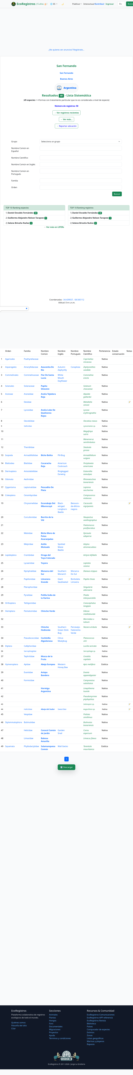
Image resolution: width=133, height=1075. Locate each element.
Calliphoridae (30, 646)
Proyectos (53, 1032)
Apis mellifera (89, 664)
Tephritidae (29, 656)
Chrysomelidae (31, 503)
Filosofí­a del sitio (19, 1025)
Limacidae (28, 738)
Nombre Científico (19, 157)
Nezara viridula (90, 627)
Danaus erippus (90, 571)
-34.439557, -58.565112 (73, 299)
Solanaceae (29, 386)
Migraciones (54, 1029)
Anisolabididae (30, 471)
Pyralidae (28, 595)
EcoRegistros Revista (96, 1020)
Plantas (52, 1017)
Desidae (27, 402)
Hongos (52, 1020)
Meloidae (28, 533)
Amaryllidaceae (31, 367)
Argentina (70, 87)
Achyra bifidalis (90, 555)
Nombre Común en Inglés (23, 164)
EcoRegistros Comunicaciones (101, 1014)
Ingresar (110, 4)
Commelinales (11, 375)
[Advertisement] (66, 28)
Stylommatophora (13, 722)
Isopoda (9, 455)
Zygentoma (10, 487)
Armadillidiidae (31, 455)
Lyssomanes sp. (89, 426)
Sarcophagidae (30, 651)
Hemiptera (10, 611)
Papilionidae (29, 579)
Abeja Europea (48, 664)
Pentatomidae (30, 611)
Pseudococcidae (31, 638)
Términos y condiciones (60, 1038)
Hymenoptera (11, 664)
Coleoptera (10, 495)
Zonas (89, 1035)
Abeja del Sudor (48, 709)
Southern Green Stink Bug (63, 630)
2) (26, 217)
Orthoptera (10, 603)
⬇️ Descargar (66, 767)
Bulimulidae (29, 722)
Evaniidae (28, 672)
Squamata (10, 746)
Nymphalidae (30, 571)
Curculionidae (30, 517)
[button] (66, 112)
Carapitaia (75, 367)
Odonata (9, 479)
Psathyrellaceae (31, 359)
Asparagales (11, 367)
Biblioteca (91, 1023)
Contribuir (99, 4)
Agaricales (10, 359)
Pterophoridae (30, 587)
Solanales (9, 386)
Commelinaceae (31, 375)
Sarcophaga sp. (89, 651)
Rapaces (91, 1044)
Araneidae (28, 394)
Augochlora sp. (89, 709)
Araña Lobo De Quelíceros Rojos (48, 413)
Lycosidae (28, 410)
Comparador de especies (98, 1029)
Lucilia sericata (90, 646)
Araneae (9, 394)
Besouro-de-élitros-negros (75, 506)
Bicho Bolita (47, 455)
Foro (51, 1023)
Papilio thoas (89, 579)
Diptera (8, 646)
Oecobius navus (90, 421)
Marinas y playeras (95, 1041)
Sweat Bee (62, 709)
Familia (14, 180)
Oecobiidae (29, 421)
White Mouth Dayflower (62, 378)
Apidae (27, 664)
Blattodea (9, 463)
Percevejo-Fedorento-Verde (76, 630)
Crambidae (29, 555)
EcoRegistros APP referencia (100, 1017)
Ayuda (52, 1035)
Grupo (14, 141)
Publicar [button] (76, 4)
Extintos (90, 1032)
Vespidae (28, 714)
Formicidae (29, 680)
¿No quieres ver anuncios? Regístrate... (66, 49)
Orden (14, 187)
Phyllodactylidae (31, 746)
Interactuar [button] (88, 4)
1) (21, 212)
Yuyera (44, 563)
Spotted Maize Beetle (61, 547)
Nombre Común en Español (20, 149)
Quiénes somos (18, 1022)
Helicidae (28, 730)
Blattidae (28, 463)
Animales (53, 1014)
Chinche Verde (48, 611)
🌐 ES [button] (53, 4)
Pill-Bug (61, 455)
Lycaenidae (29, 563)
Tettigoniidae (30, 603)
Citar (13, 1028)
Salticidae (28, 426)
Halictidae (28, 709)
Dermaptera (10, 471)
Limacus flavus (89, 738)
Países (90, 1026)
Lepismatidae (30, 487)
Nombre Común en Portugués (20, 172)
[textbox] (81, 148)
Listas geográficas (95, 1038)
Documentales (55, 1026)
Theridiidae (29, 447)
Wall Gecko (63, 746)
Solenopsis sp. (88, 704)
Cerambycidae (30, 495)
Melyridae (28, 544)
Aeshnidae (29, 479)
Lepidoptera (10, 555)
